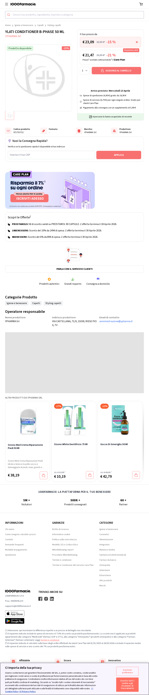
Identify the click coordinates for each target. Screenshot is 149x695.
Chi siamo (9, 529)
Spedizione (10, 555)
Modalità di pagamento (16, 549)
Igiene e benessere (24, 25)
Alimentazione (106, 539)
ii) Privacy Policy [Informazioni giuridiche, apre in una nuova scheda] (27, 691)
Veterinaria (104, 570)
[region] (74, 679)
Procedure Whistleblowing (64, 555)
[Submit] (9, 14)
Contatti (9, 539)
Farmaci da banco (107, 560)
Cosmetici (104, 534)
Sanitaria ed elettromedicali (112, 555)
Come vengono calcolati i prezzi (20, 534)
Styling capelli (54, 25)
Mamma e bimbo (107, 549)
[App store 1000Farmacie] (18, 613)
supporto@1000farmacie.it (18, 606)
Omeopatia (104, 565)
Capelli (40, 25)
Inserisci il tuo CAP (20, 155)
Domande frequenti (14, 544)
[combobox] (74, 14)
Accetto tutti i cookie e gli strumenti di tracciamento (127, 684)
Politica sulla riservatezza (64, 539)
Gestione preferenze (127, 671)
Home (8, 25)
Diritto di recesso (60, 529)
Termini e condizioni (61, 560)
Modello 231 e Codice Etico (65, 544)
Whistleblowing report (62, 549)
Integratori (104, 544)
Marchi (102, 585)
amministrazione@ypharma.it (116, 321)
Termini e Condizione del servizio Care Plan (72, 565)
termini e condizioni (50, 640)
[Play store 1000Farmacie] (18, 621)
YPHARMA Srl (13, 36)
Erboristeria (105, 575)
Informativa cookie (61, 534)
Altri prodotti (105, 580)
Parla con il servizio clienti (74, 269)
